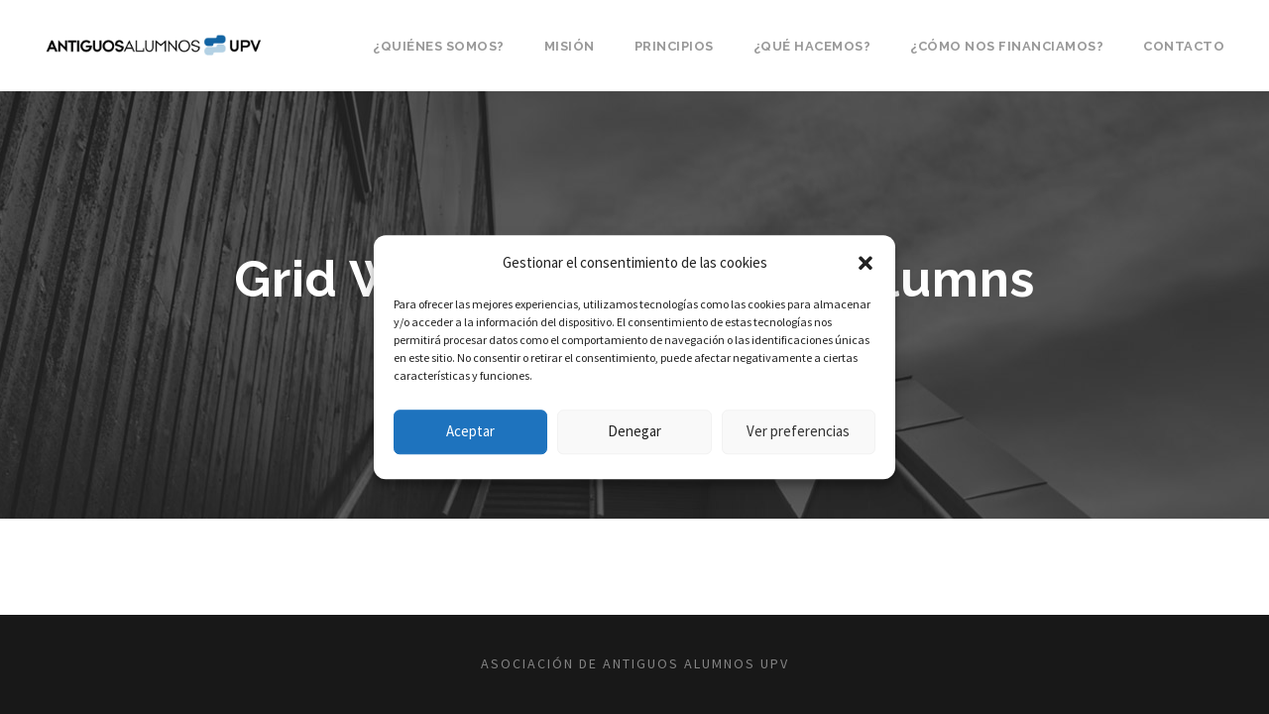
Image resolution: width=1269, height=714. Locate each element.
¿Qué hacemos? (812, 46)
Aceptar (470, 430)
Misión (569, 46)
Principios (674, 46)
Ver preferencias (798, 430)
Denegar (634, 430)
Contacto (1183, 46)
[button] (865, 263)
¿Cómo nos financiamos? (1006, 46)
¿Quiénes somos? (439, 46)
